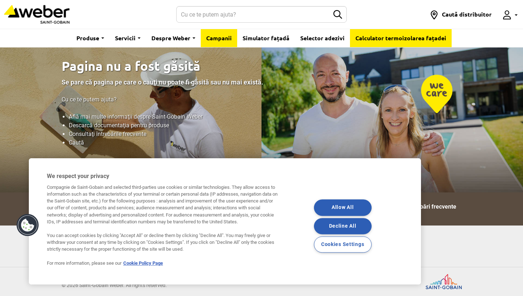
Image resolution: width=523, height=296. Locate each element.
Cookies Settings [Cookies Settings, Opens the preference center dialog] (342, 244)
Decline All (342, 226)
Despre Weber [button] (173, 38)
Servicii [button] (128, 38)
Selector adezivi (322, 38)
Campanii (219, 38)
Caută (76, 142)
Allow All (343, 208)
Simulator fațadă (266, 38)
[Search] (253, 14)
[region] (225, 221)
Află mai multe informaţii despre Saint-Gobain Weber (136, 116)
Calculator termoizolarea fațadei (400, 38)
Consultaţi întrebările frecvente (107, 134)
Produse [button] (90, 38)
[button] (460, 14)
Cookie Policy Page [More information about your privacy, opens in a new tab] (143, 263)
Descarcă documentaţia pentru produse (119, 125)
